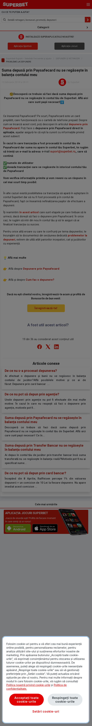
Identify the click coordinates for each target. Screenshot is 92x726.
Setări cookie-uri (45, 711)
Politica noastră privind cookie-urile (28, 685)
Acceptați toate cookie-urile (26, 699)
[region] (45, 679)
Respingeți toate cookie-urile (65, 699)
